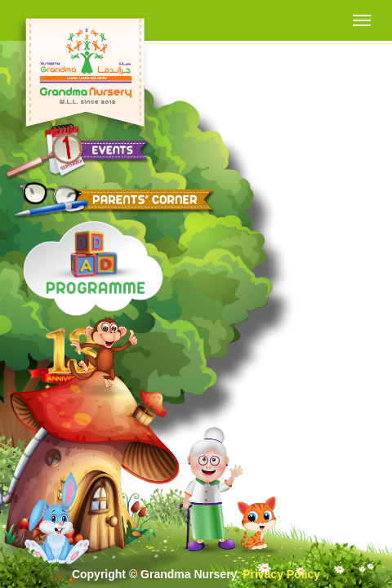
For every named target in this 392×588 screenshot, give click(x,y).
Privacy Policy (281, 574)
